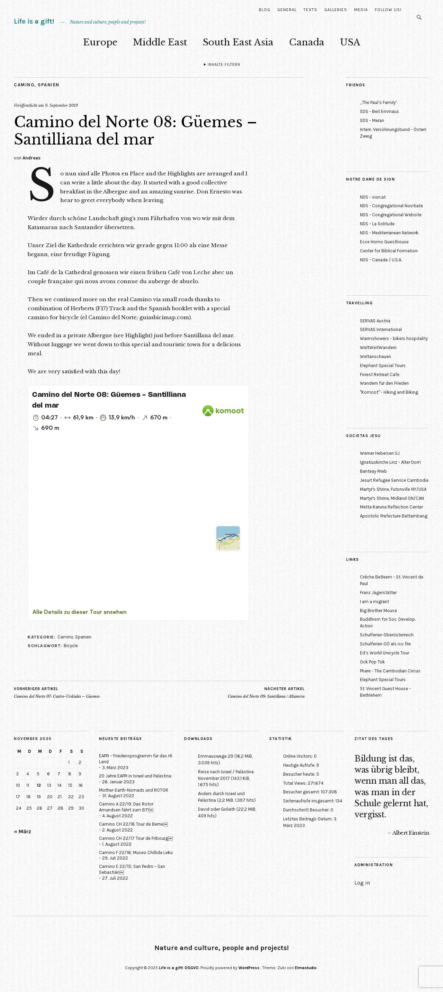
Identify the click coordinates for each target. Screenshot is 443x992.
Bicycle (71, 645)
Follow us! (388, 9)
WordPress (249, 967)
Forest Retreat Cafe (379, 374)
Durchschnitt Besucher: (307, 809)
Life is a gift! (34, 21)
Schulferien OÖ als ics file (385, 643)
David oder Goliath (216, 809)
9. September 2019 (61, 105)
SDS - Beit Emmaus (379, 111)
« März (22, 831)
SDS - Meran (372, 120)
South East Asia (238, 42)
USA (350, 42)
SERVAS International (381, 329)
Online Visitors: (298, 756)
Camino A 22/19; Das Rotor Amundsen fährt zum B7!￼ (126, 806)
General (287, 9)
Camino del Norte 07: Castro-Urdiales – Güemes (57, 692)
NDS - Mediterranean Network (389, 232)
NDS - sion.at (373, 197)
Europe (100, 42)
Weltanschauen (375, 356)
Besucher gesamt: (302, 791)
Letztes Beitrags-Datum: (308, 818)
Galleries (335, 9)
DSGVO (192, 967)
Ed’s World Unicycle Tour (384, 652)
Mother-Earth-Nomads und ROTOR (133, 790)
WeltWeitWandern (378, 347)
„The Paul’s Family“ (378, 102)
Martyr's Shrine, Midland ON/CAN (392, 498)
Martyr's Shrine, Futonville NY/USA (393, 489)
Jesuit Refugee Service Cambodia (394, 480)
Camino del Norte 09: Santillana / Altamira (266, 692)
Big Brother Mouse (378, 610)
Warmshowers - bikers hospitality (394, 338)
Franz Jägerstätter (378, 592)
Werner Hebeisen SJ (380, 453)
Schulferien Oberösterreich (387, 634)
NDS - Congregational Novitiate (391, 205)
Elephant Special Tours (383, 365)
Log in (362, 882)
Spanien (49, 84)
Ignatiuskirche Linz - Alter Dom (390, 462)
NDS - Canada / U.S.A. (381, 259)
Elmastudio (306, 967)
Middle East (160, 42)
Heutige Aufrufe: (299, 765)
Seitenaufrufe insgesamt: (309, 800)
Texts (310, 9)
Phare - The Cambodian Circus (390, 670)
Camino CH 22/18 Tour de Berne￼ (133, 824)
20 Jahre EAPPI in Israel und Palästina (135, 775)
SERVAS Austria (375, 320)
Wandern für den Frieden (384, 383)
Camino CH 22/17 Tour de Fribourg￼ (136, 838)
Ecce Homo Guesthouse (384, 241)
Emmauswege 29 (215, 756)
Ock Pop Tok (372, 661)
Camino (24, 84)
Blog (264, 9)
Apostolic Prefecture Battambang (393, 516)
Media (361, 9)
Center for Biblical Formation (389, 250)
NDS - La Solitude (377, 223)
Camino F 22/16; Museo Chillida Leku (136, 852)
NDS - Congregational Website (391, 214)
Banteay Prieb (373, 471)
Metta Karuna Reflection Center (391, 507)
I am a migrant (374, 601)
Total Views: (295, 783)
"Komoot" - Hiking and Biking (389, 392)
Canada (306, 42)
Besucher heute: (299, 774)
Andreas (31, 157)
